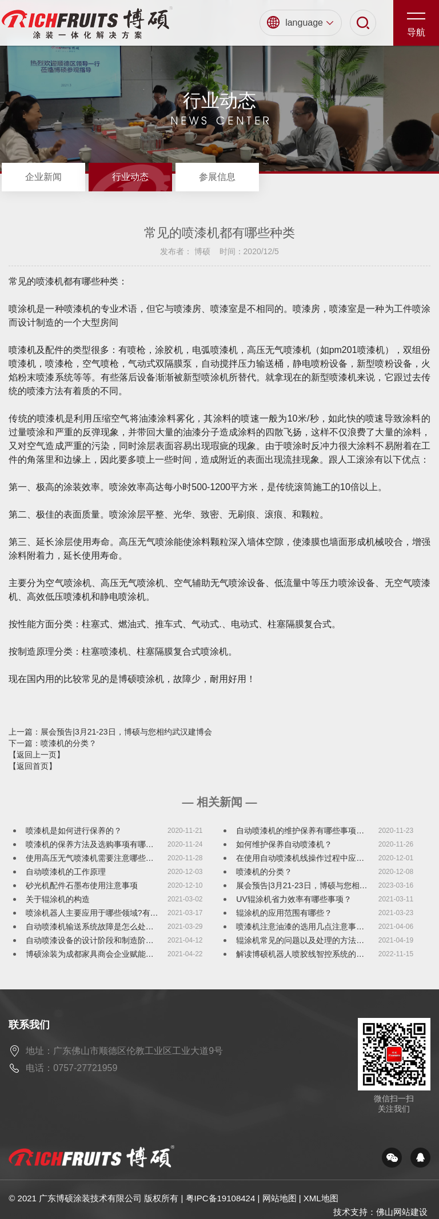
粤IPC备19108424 (221, 1198)
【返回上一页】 (37, 754)
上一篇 (110, 731)
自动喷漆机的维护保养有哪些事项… (300, 830)
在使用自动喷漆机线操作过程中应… (300, 858)
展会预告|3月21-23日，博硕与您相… (301, 885)
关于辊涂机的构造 (58, 899)
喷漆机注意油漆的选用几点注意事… (300, 926)
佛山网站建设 (402, 1212)
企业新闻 (43, 177)
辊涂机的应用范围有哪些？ (284, 912)
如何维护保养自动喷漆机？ (284, 844)
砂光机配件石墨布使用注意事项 (82, 885)
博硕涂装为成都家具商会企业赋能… (90, 954)
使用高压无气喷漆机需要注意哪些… (90, 858)
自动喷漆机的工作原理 (66, 871)
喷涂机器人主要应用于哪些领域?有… (92, 912)
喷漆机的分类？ (264, 871)
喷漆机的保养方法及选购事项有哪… (90, 844)
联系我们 (29, 1024)
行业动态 (130, 177)
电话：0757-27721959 (71, 1068)
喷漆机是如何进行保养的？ (74, 830)
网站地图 (279, 1198)
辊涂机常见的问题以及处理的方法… (300, 940)
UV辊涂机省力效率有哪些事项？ (293, 899)
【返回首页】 (33, 766)
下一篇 (53, 743)
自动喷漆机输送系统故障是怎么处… (90, 926)
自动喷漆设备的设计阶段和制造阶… (90, 940)
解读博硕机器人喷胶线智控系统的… (300, 954)
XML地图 (321, 1198)
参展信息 (217, 177)
